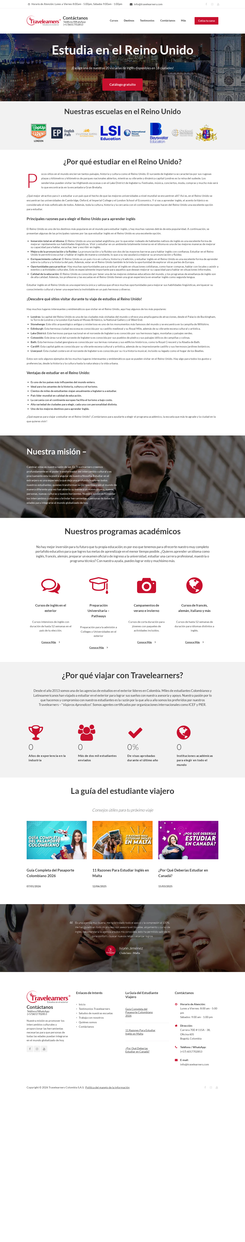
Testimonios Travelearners (94, 1005)
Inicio (82, 1001)
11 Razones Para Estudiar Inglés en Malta (140, 1028)
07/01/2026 (34, 882)
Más (183, 20)
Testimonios (147, 20)
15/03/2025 (165, 882)
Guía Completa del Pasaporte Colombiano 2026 (139, 1009)
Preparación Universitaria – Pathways (98, 608)
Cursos (114, 20)
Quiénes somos (88, 1018)
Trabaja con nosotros (91, 1014)
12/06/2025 (99, 882)
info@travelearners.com (148, 4)
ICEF (192, 701)
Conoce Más (51, 639)
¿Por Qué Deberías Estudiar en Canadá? (137, 1046)
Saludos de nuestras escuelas (96, 1010)
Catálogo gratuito (122, 84)
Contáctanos (167, 20)
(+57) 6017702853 (191, 1048)
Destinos (129, 20)
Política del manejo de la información (107, 1084)
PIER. (202, 701)
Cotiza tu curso (206, 20)
